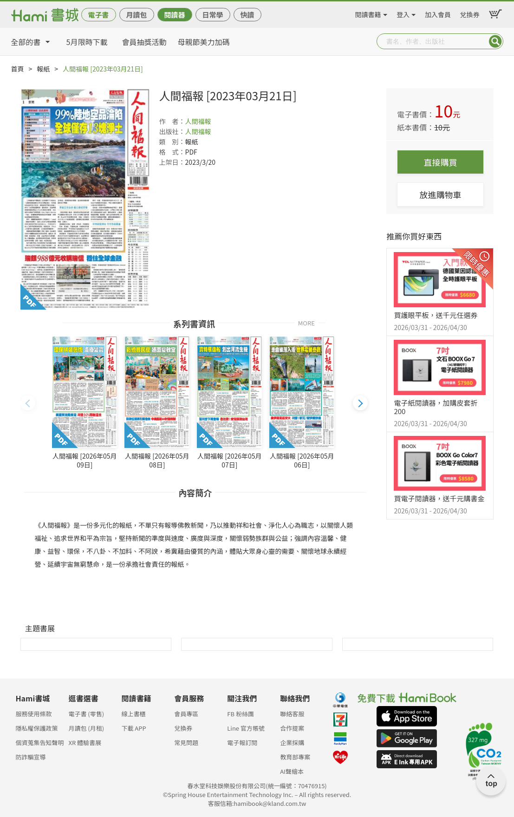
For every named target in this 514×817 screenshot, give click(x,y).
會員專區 (186, 713)
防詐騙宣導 (31, 756)
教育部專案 (295, 756)
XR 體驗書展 (84, 742)
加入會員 (438, 13)
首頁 (17, 68)
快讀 (247, 14)
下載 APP (133, 728)
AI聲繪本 (292, 771)
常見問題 (186, 742)
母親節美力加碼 (204, 41)
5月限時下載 (87, 41)
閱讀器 (174, 14)
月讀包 (136, 14)
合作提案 (292, 728)
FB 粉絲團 (240, 713)
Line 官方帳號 (246, 728)
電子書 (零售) (86, 713)
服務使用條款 (34, 713)
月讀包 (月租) (86, 728)
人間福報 (198, 121)
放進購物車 (440, 194)
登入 (403, 13)
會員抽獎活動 (144, 41)
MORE (306, 322)
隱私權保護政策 (37, 728)
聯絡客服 (292, 713)
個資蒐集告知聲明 (40, 742)
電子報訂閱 (242, 742)
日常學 (212, 14)
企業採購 (292, 742)
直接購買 (440, 162)
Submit (495, 41)
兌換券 (470, 13)
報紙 (43, 68)
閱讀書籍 (368, 13)
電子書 (98, 14)
